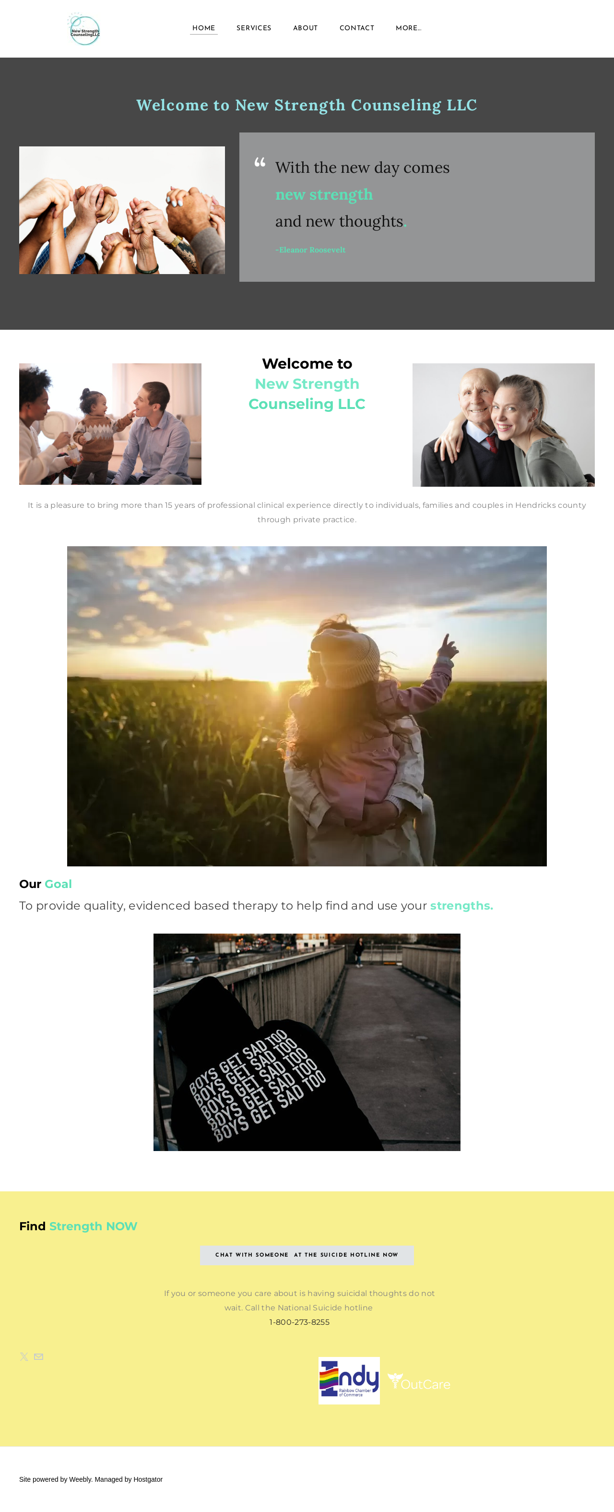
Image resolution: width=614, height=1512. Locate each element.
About (306, 28)
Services (254, 28)
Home (203, 28)
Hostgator (148, 1479)
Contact (357, 28)
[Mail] (38, 1357)
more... (409, 28)
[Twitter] (24, 1357)
